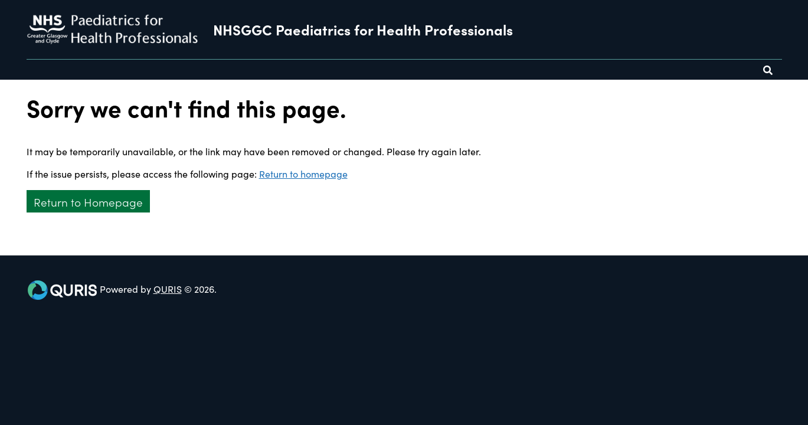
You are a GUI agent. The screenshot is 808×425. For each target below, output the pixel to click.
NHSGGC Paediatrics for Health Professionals (363, 29)
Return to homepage (303, 173)
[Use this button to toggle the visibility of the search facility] (768, 70)
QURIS (167, 288)
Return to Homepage (88, 202)
